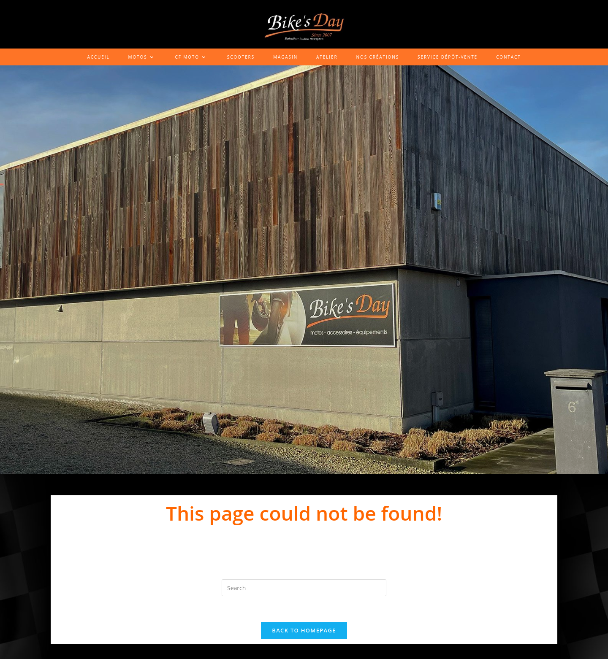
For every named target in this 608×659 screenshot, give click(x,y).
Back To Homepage (304, 630)
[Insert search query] (304, 587)
